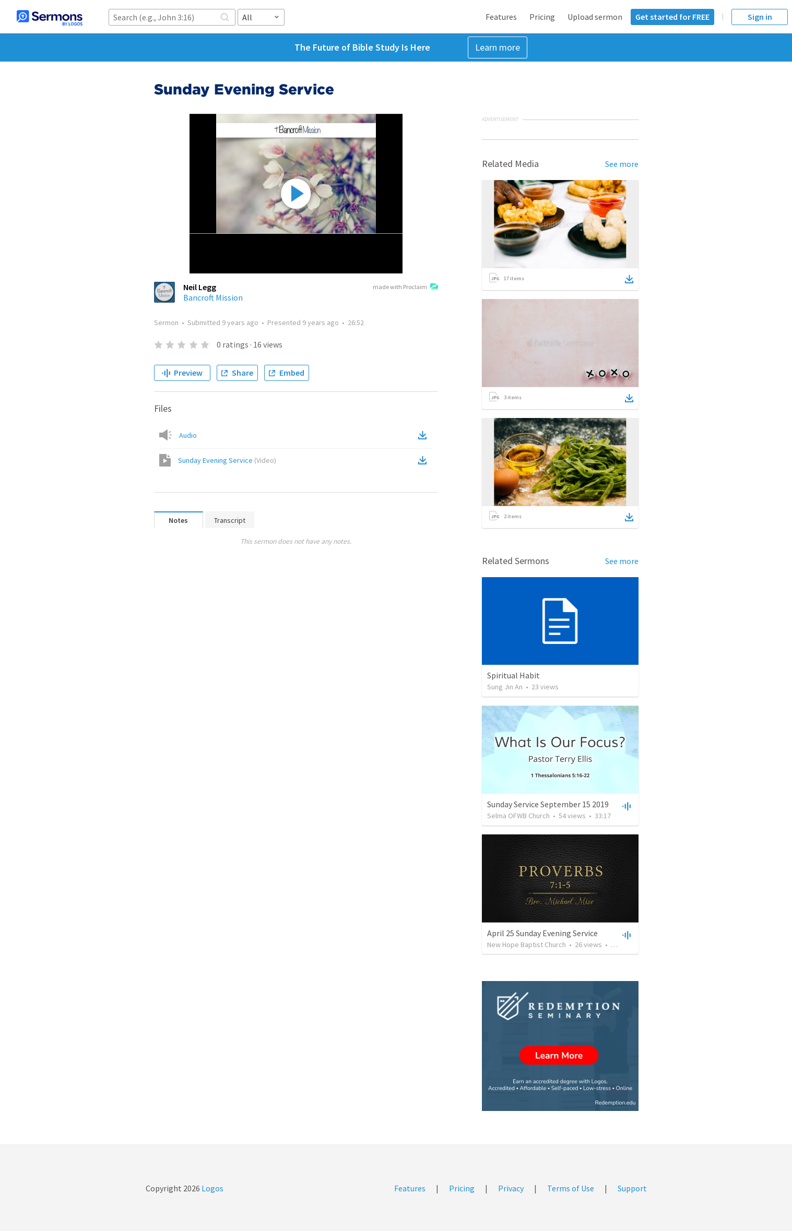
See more (622, 164)
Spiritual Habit (513, 675)
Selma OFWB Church (518, 815)
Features (501, 16)
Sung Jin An (505, 686)
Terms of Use (570, 1188)
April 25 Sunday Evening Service (542, 933)
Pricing (542, 16)
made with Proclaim (405, 287)
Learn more (497, 47)
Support (632, 1188)
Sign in (760, 16)
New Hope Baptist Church (526, 944)
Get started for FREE (672, 16)
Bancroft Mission (213, 297)
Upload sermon (595, 16)
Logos (211, 1188)
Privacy (511, 1188)
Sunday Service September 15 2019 (548, 804)
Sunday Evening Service (227, 460)
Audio (188, 435)
